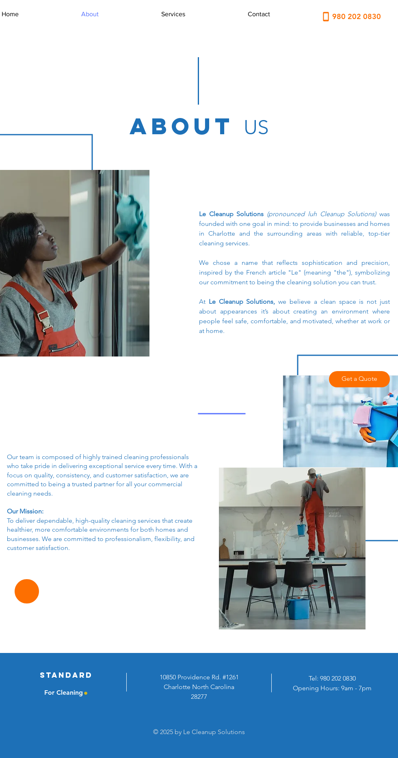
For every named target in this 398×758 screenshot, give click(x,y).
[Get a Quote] (359, 379)
